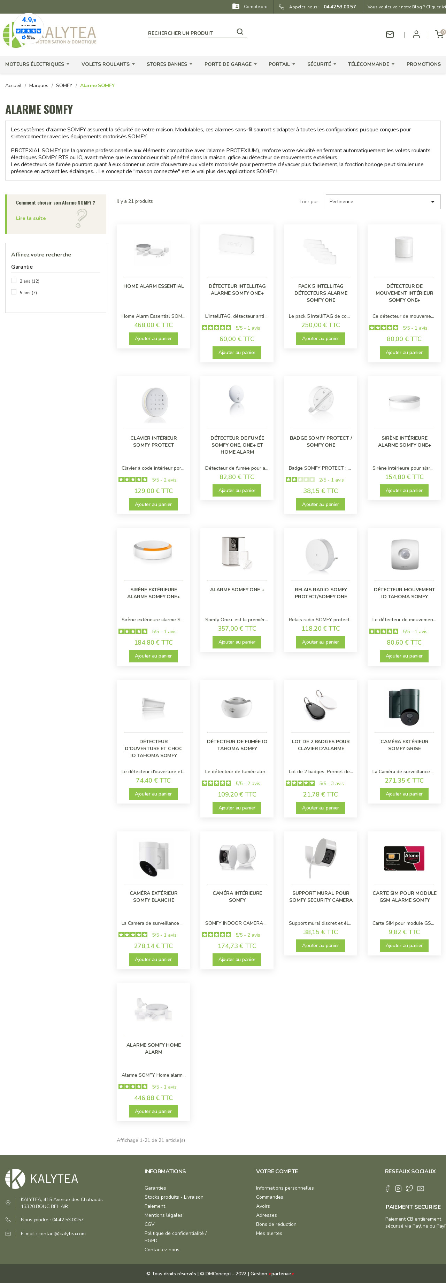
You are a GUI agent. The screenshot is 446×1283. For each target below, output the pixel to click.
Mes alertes (269, 1233)
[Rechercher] (197, 32)
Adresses (266, 1215)
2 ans (29, 281)
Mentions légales (164, 1215)
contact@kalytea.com (62, 1233)
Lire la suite (31, 218)
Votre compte (277, 1171)
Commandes (269, 1197)
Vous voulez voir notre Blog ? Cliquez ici (407, 7)
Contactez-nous (162, 1249)
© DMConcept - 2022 (222, 1273)
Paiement (155, 1206)
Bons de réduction (276, 1224)
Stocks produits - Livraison (174, 1197)
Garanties (155, 1188)
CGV (150, 1224)
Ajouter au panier (153, 338)
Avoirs (263, 1206)
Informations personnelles (285, 1188)
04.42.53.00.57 (338, 6)
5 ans (28, 292)
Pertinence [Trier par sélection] (383, 202)
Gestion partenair (272, 1273)
